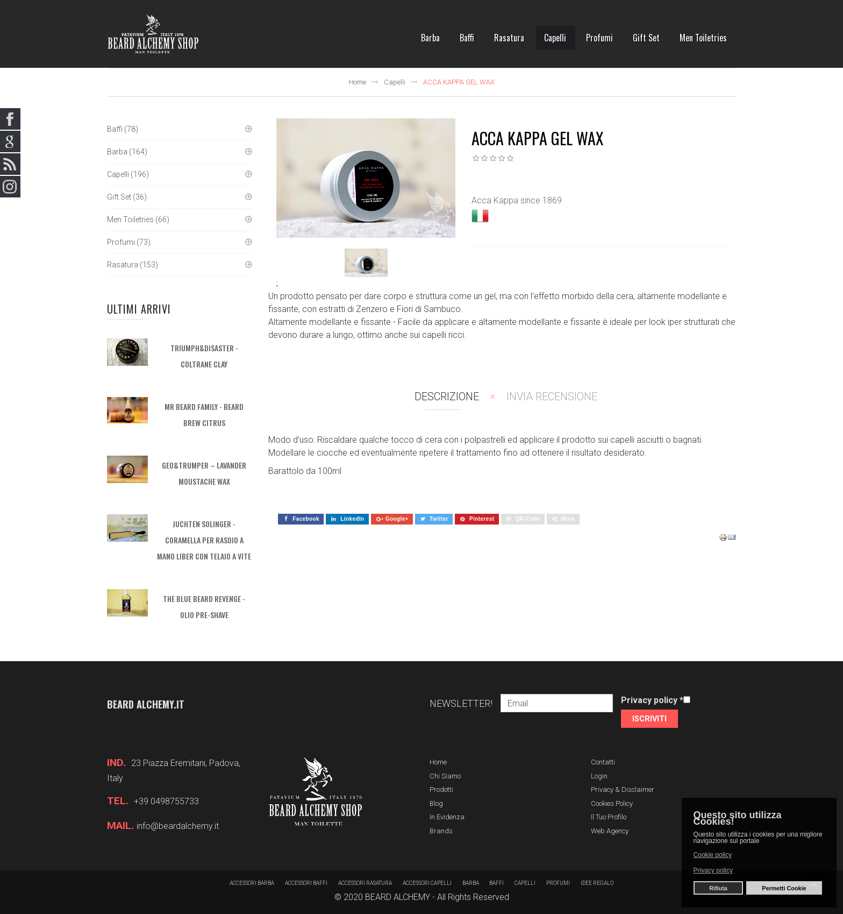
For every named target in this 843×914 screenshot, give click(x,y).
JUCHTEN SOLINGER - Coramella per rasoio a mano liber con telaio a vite (204, 540)
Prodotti (441, 789)
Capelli (394, 82)
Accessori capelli (427, 883)
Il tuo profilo (608, 817)
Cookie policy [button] (713, 855)
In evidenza (447, 817)
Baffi (497, 883)
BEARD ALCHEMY (397, 897)
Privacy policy (652, 700)
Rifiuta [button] (718, 888)
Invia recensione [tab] (551, 396)
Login (599, 776)
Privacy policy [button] (713, 870)
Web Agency (609, 831)
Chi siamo (445, 776)
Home (357, 82)
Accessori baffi (306, 883)
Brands (441, 831)
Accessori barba (252, 883)
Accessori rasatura (365, 883)
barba (470, 883)
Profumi (558, 883)
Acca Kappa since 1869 (516, 200)
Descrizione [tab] (447, 396)
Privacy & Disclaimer (622, 789)
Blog (436, 803)
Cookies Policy (612, 803)
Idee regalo (597, 883)
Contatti (603, 762)
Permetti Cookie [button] (784, 888)
